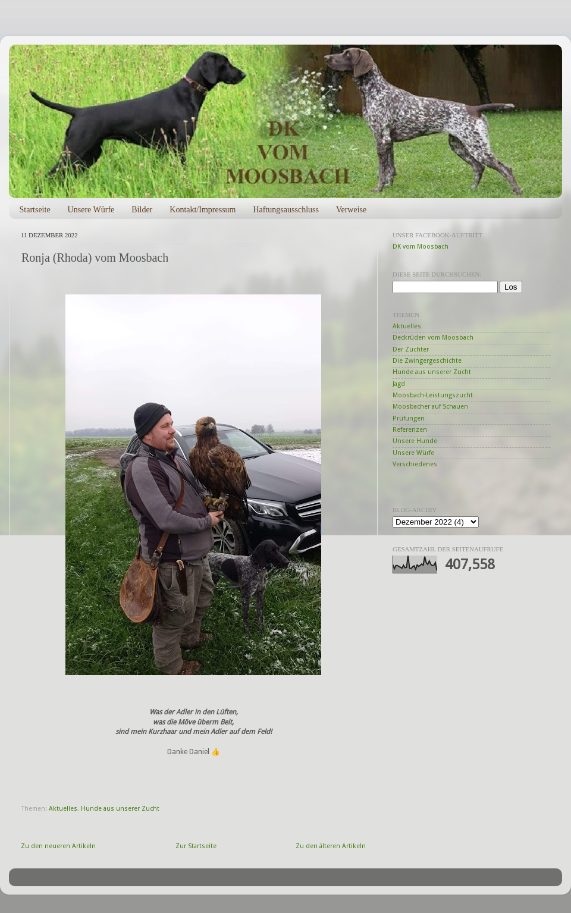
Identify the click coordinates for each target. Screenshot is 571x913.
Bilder (141, 209)
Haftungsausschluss (285, 209)
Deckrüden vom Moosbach (433, 337)
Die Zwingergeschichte (427, 361)
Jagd (399, 384)
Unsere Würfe (91, 209)
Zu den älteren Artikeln (331, 846)
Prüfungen (409, 418)
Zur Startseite (196, 846)
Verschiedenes (415, 464)
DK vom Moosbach (420, 246)
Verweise (351, 209)
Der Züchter (411, 349)
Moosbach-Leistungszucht (433, 395)
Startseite (35, 209)
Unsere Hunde (415, 441)
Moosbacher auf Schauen (430, 406)
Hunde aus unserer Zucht (120, 808)
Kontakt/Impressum (203, 209)
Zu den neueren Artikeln (58, 846)
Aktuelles (63, 808)
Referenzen (410, 430)
